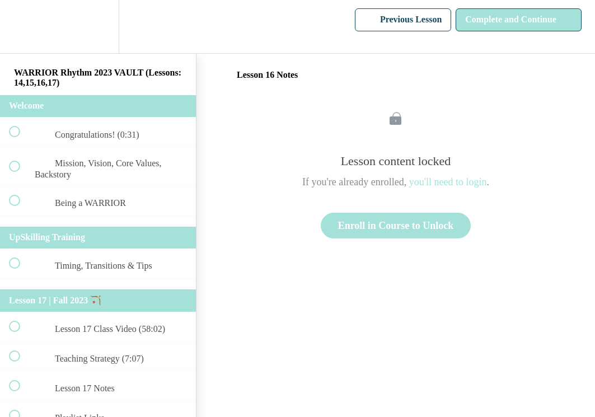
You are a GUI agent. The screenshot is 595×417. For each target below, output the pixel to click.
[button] (20, 26)
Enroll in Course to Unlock (396, 225)
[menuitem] (98, 26)
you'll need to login (448, 182)
